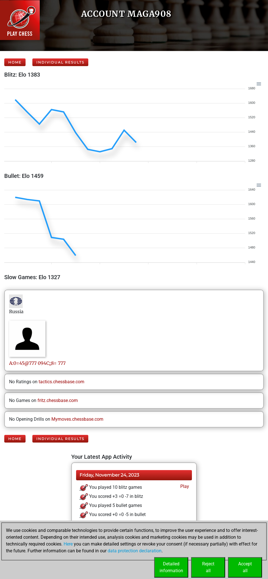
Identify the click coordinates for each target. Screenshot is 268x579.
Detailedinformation (171, 567)
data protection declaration (135, 550)
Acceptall (245, 567)
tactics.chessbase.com (61, 381)
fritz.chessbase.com (57, 400)
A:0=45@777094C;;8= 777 (37, 363)
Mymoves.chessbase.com (77, 419)
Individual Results (60, 62)
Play (184, 486)
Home (15, 62)
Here (68, 544)
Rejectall (208, 567)
